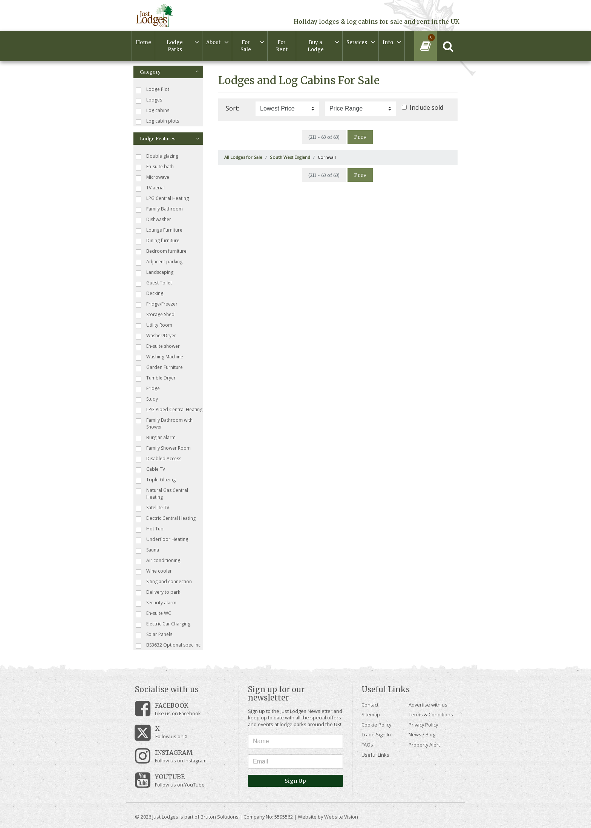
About (213, 42)
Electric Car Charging (163, 624)
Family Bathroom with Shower (164, 423)
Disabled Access (158, 458)
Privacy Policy (423, 724)
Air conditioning (158, 560)
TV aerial (150, 188)
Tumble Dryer (156, 378)
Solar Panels (154, 634)
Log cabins (152, 110)
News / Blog (422, 734)
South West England (290, 157)
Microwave (152, 177)
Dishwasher (153, 219)
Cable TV (150, 469)
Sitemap (370, 714)
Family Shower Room (163, 448)
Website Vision (341, 816)
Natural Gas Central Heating (162, 493)
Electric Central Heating (166, 518)
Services (356, 42)
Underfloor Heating (162, 539)
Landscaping (154, 272)
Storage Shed (155, 314)
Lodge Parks (175, 46)
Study (147, 399)
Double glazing (157, 156)
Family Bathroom (159, 209)
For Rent (282, 46)
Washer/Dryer (156, 335)
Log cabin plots (157, 121)
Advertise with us (428, 704)
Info (388, 42)
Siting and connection (164, 581)
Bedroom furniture (161, 251)
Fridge (148, 388)
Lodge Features (169, 138)
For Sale (245, 46)
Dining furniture (157, 240)
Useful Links (375, 754)
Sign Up (295, 780)
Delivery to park (158, 592)
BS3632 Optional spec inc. (169, 645)
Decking (149, 293)
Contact (369, 704)
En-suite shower (158, 346)
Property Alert (424, 744)
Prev (360, 137)
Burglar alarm (156, 437)
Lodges (149, 100)
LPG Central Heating (162, 198)
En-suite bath (155, 167)
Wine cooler (154, 571)
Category (169, 72)
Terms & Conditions (431, 714)
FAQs (367, 744)
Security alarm (156, 603)
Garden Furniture (159, 367)
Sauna (147, 550)
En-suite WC (153, 613)
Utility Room (154, 325)
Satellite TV (152, 508)
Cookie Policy (376, 724)
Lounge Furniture (159, 230)
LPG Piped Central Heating (169, 409)
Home (143, 42)
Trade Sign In (376, 734)
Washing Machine (159, 357)
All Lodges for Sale (243, 157)
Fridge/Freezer (157, 304)
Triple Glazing (156, 480)
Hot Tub (150, 529)
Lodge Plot (152, 89)
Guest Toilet (154, 283)
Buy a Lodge (316, 46)
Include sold (426, 107)
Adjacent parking (159, 262)
